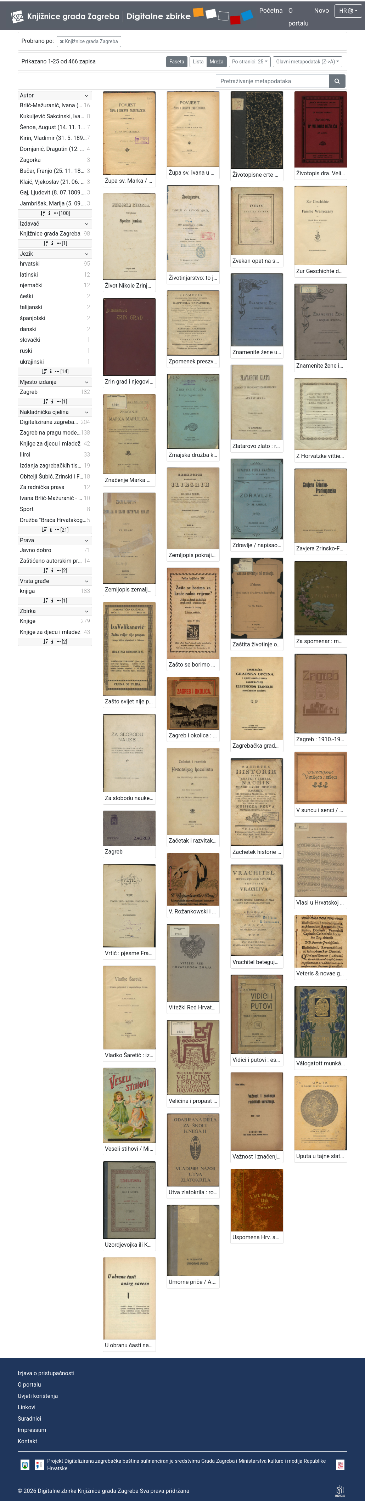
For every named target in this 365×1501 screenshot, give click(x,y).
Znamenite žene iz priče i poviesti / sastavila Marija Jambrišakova (321, 365)
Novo (321, 10)
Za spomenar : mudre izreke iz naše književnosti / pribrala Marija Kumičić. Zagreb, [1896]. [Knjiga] (321, 641)
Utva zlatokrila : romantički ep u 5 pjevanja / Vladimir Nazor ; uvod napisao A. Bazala (194, 1192)
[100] (55, 213)
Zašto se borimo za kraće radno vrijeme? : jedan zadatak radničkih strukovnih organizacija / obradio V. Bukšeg (194, 664)
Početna (271, 10)
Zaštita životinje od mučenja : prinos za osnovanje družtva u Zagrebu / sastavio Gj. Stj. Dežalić (257, 644)
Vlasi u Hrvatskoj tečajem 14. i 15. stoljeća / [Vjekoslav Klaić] (321, 902)
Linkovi (26, 1407)
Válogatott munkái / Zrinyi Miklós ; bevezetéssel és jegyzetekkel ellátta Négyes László (321, 1063)
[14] (54, 371)
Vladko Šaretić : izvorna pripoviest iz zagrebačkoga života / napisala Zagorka (130, 1055)
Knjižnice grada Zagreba (89, 41)
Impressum (32, 1430)
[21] (54, 530)
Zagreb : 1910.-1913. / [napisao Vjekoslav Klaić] (321, 739)
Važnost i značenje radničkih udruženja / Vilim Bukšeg (257, 1156)
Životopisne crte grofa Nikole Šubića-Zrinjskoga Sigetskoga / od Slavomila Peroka (257, 174)
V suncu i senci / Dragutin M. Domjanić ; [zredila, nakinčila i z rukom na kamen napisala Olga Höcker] (321, 810)
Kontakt (27, 1441)
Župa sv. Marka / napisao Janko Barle (130, 180)
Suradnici (29, 1418)
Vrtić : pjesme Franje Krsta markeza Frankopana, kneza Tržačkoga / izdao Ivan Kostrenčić (130, 953)
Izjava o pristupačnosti (46, 1373)
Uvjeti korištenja (38, 1396)
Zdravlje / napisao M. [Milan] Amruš (257, 545)
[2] (55, 570)
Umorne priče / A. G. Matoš (194, 1282)
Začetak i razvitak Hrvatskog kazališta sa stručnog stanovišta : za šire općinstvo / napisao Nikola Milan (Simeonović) (194, 840)
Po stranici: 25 (248, 61)
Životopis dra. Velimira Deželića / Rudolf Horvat (321, 173)
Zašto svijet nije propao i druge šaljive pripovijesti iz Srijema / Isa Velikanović (130, 701)
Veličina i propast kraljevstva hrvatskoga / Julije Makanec (194, 1101)
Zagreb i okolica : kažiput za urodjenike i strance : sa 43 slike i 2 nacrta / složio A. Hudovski (194, 735)
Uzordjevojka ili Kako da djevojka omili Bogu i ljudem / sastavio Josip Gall (130, 1244)
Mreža (217, 61)
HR (346, 10)
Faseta (176, 61)
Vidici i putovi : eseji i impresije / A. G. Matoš (257, 1060)
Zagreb (114, 851)
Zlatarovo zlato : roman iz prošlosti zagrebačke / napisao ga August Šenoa (257, 446)
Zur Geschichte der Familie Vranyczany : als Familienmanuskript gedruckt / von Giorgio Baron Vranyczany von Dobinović (321, 271)
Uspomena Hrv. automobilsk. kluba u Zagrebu (257, 1237)
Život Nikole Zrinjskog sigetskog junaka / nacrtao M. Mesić (130, 285)
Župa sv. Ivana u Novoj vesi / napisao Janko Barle (194, 172)
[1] (55, 243)
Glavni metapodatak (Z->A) (305, 61)
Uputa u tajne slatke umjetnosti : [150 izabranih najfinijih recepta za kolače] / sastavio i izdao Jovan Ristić (321, 1156)
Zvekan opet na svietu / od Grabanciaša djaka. (257, 260)
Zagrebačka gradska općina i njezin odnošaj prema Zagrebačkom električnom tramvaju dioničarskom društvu (257, 745)
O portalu (29, 1384)
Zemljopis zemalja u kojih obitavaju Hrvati (130, 589)
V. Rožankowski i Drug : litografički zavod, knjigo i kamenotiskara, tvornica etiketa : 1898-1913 (194, 911)
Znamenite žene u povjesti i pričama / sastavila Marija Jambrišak (257, 352)
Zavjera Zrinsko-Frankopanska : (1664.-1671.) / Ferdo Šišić (321, 548)
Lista (198, 61)
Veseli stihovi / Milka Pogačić (130, 1148)
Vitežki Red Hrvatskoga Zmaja (194, 1007)
